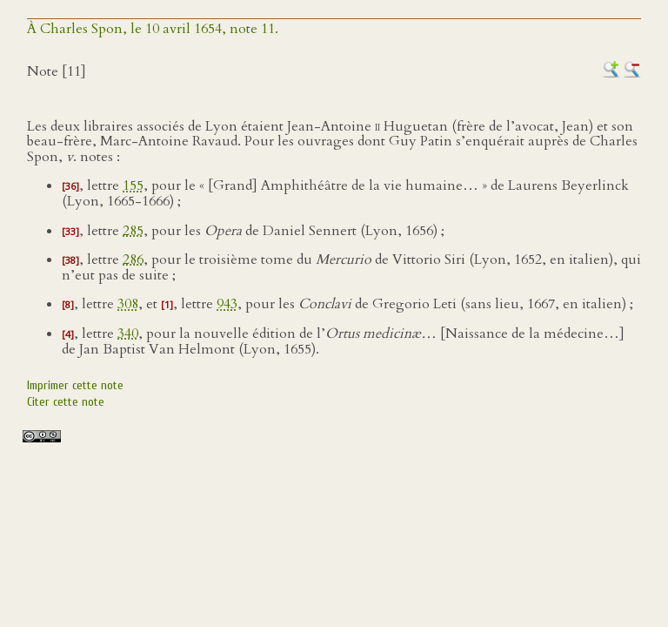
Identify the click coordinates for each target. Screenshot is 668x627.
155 (133, 185)
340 (127, 333)
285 (133, 230)
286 (133, 259)
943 (227, 304)
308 (127, 304)
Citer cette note (65, 401)
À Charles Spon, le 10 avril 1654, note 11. (152, 28)
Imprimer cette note (75, 385)
